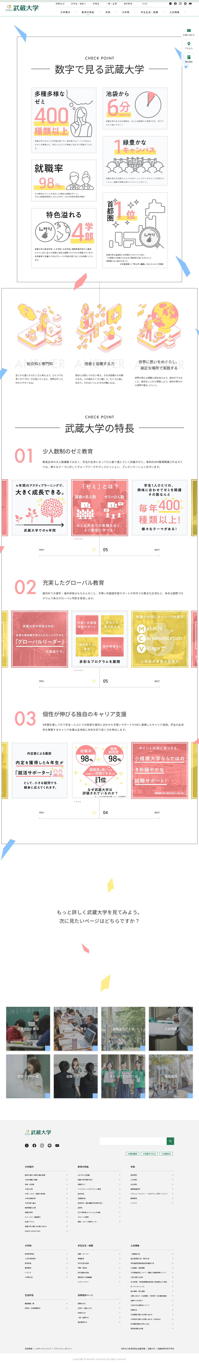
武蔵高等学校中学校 (165, 1348)
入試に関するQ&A (137, 1277)
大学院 (28, 1245)
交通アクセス (29, 1221)
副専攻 (80, 1207)
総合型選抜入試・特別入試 (140, 1258)
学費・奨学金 (82, 1268)
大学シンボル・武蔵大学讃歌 (35, 1193)
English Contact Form (32, 1231)
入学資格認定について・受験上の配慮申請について (148, 1272)
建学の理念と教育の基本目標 (35, 1175)
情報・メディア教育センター (88, 1221)
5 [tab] (82, 539)
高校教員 (128, 3)
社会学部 (134, 1184)
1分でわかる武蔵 (84, 1175)
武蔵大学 (151, 1348)
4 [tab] (80, 539)
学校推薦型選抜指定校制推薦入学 (142, 1263)
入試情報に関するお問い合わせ (141, 1314)
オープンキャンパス (137, 1286)
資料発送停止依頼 (137, 1328)
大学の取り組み (30, 1203)
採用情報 (28, 1348)
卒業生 (96, 3)
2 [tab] (77, 539)
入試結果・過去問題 (138, 1268)
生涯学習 (29, 1295)
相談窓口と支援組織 (85, 1277)
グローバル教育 (83, 1217)
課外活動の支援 (83, 1272)
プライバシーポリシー (63, 1348)
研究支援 (28, 1263)
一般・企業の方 (83, 1317)
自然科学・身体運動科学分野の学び (90, 1203)
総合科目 (81, 1193)
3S (143, 3)
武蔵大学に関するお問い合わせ (36, 1226)
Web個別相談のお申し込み (140, 1324)
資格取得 (81, 1258)
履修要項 (134, 1198)
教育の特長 (83, 1166)
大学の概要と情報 (31, 1179)
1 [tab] (75, 539)
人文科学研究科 (30, 1258)
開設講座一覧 (29, 1303)
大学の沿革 (29, 1189)
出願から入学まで (137, 1300)
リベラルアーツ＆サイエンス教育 (89, 1189)
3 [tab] (78, 539)
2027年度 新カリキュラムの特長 (89, 1212)
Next (156, 550)
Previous (42, 550)
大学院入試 (29, 1277)
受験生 (59, 3)
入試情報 (135, 1245)
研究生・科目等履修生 (32, 1308)
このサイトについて (43, 1348)
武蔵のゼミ (82, 1184)
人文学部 (134, 1179)
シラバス (134, 1203)
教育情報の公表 (30, 1207)
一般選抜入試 (135, 1254)
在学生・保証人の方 (85, 1308)
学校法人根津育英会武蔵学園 (133, 1348)
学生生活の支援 (83, 1263)
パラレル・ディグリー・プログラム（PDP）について (149, 1193)
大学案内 (29, 1166)
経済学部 (134, 1175)
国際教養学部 (135, 1189)
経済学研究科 (29, 1254)
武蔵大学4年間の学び (85, 1179)
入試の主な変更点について (140, 1305)
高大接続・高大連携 (138, 1291)
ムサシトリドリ (83, 1282)
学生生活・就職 (85, 1245)
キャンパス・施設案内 (32, 1217)
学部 (133, 1166)
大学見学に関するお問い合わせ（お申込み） (146, 1319)
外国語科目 (82, 1198)
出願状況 (134, 1310)
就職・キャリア (83, 1254)
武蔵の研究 (29, 1212)
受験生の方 (82, 1303)
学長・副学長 (29, 1184)
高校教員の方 (82, 1322)
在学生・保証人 (78, 3)
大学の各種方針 (30, 1198)
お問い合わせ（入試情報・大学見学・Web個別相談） (149, 1296)
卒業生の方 (82, 1313)
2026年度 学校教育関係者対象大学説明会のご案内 (149, 1282)
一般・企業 (111, 3)
